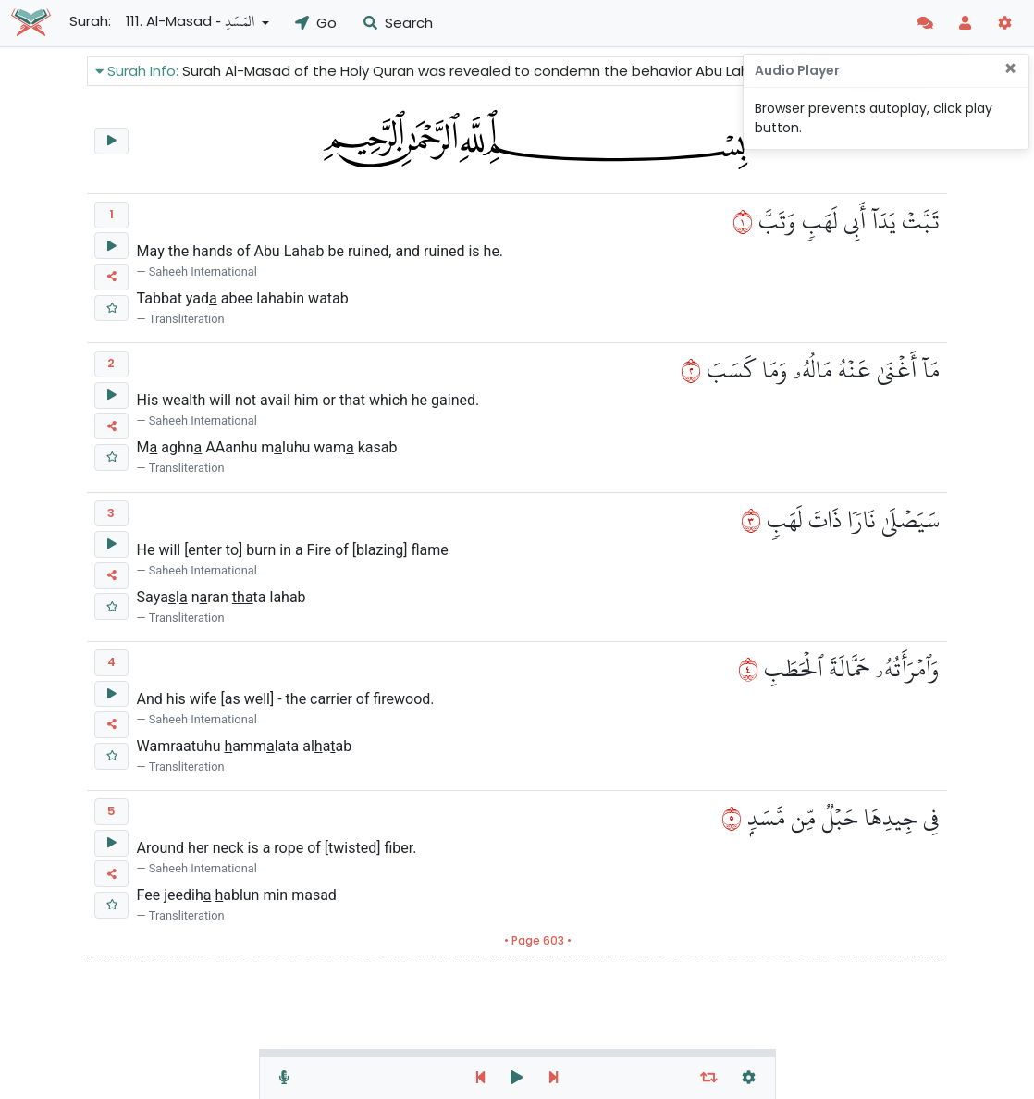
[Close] (1010, 69)
